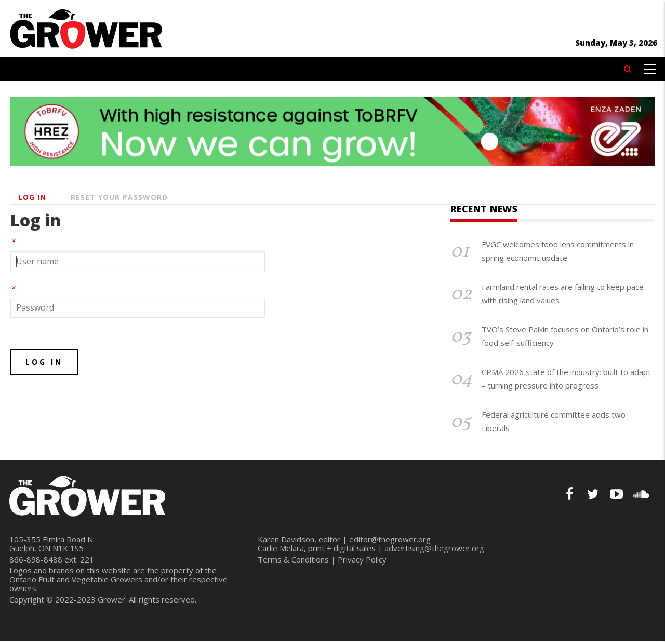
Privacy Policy (362, 559)
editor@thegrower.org (390, 539)
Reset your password (119, 197)
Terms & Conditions (293, 559)
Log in (32, 197)
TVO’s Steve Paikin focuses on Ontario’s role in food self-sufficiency (565, 336)
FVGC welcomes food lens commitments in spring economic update (558, 251)
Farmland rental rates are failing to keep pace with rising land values (563, 293)
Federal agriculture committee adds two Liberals (554, 421)
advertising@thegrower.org (434, 548)
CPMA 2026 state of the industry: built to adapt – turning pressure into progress (566, 379)
